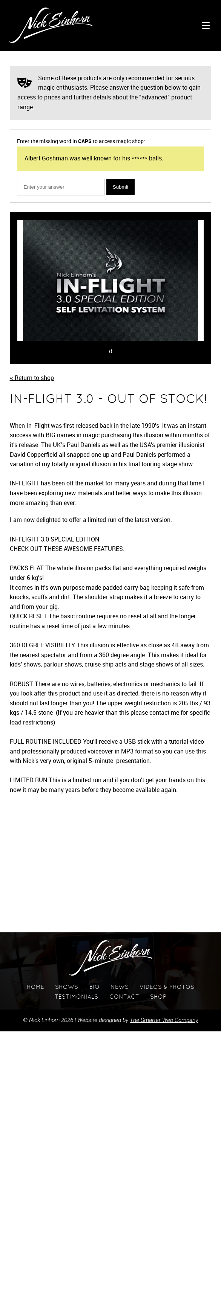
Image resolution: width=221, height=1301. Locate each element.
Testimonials (76, 997)
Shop (158, 997)
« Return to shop (32, 378)
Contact (124, 997)
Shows (66, 987)
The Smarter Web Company (164, 1020)
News (119, 987)
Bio (94, 987)
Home (35, 987)
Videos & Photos (167, 987)
